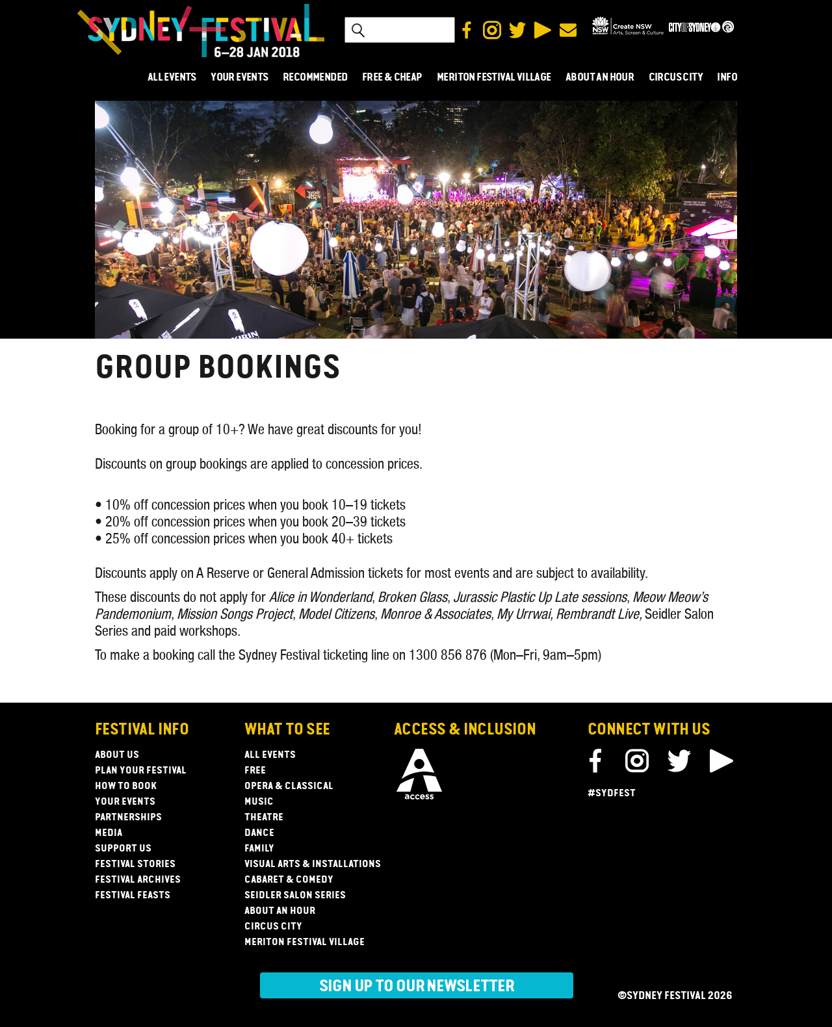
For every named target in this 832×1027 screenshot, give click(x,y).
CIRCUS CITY (676, 77)
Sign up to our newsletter (416, 986)
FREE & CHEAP (392, 77)
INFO (727, 77)
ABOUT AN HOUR (600, 77)
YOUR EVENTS (239, 77)
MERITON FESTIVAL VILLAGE (494, 77)
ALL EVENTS (172, 77)
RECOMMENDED (315, 77)
